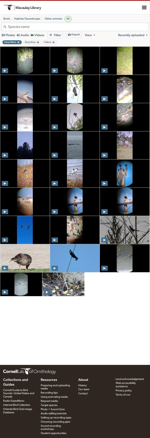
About (83, 380)
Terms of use (123, 394)
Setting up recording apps (56, 417)
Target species (49, 405)
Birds (6, 18)
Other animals (53, 18)
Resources (49, 380)
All (68, 18)
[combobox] (78, 27)
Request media (49, 401)
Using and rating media (54, 397)
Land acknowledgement (130, 379)
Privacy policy (124, 390)
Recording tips (49, 392)
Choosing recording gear (55, 421)
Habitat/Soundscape (27, 18)
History (82, 385)
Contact (83, 393)
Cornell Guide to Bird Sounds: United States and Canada (18, 393)
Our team (83, 389)
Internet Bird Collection (16, 405)
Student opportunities (53, 433)
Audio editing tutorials (54, 413)
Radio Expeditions (13, 400)
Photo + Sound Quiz (53, 409)
